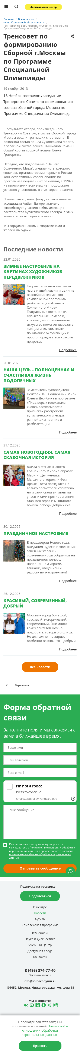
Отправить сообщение (40, 868)
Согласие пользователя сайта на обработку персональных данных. (41, 854)
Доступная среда (40, 951)
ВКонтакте (25, 1004)
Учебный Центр (40, 945)
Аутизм (40, 919)
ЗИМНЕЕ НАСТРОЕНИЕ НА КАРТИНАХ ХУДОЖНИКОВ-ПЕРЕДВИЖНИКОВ (33, 271)
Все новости (40, 667)
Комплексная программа (40, 925)
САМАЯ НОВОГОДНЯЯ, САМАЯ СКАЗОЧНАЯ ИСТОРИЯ (37, 454)
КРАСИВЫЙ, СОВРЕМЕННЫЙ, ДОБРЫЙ (35, 603)
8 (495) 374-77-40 (40, 970)
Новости (40, 913)
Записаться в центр (43, 7)
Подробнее (68, 350)
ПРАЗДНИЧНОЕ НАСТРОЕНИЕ (35, 533)
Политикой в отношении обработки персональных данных (42, 849)
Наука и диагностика (40, 939)
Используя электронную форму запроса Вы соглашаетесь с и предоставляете (42, 851)
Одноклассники (37, 1004)
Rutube (55, 1004)
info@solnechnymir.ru (40, 981)
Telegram (43, 1004)
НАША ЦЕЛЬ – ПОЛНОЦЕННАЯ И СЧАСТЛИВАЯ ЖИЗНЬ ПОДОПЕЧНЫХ (38, 375)
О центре (40, 907)
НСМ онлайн (40, 933)
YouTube (31, 1004)
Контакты (40, 957)
